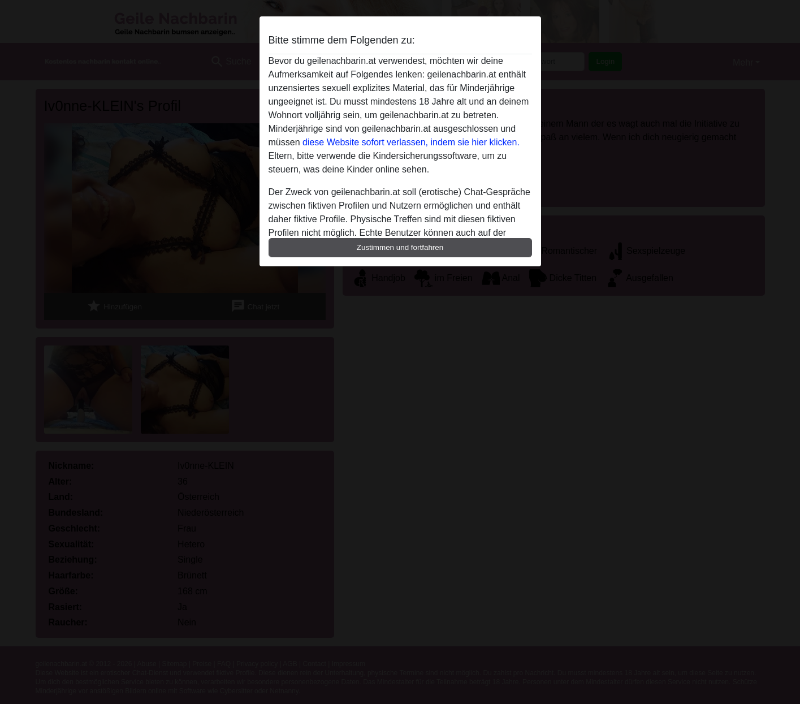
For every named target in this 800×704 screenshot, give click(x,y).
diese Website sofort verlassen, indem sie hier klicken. (411, 142)
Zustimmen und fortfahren (400, 247)
